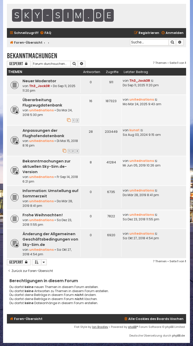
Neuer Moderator (39, 80)
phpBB (132, 327)
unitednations (41, 110)
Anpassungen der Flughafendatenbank (43, 133)
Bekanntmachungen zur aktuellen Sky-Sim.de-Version (46, 166)
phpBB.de (178, 335)
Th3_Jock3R (39, 86)
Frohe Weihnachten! (42, 215)
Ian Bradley (100, 327)
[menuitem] (45, 33)
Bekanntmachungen (32, 56)
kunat (134, 130)
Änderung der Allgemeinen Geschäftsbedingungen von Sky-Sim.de (50, 239)
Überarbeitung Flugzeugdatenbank (42, 102)
